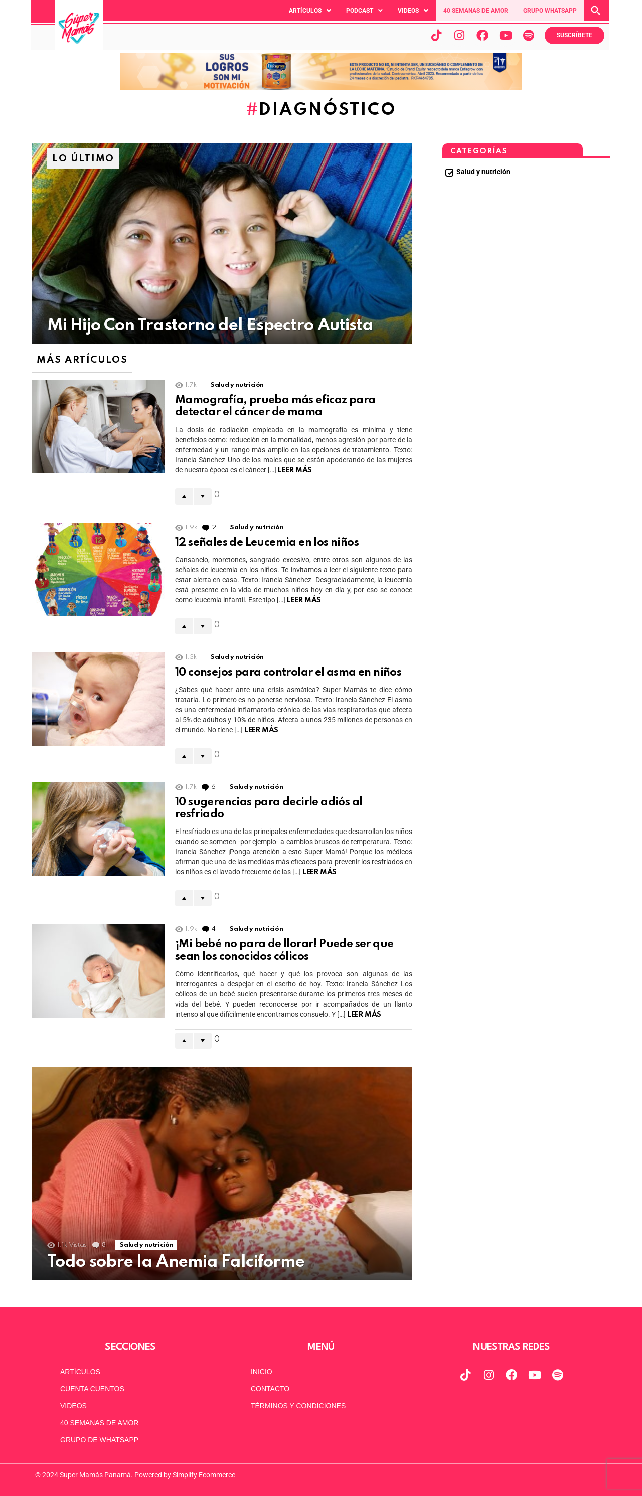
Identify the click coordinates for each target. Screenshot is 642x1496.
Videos (413, 10)
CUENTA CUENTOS (92, 1389)
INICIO (261, 1372)
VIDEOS (73, 1406)
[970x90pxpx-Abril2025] (321, 87)
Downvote (203, 496)
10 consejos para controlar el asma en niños (288, 672)
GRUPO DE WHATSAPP (99, 1440)
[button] (310, 10)
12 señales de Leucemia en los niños (267, 542)
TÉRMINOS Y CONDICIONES (298, 1406)
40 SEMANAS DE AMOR (475, 10)
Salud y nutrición (237, 385)
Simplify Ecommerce (204, 1475)
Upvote (184, 496)
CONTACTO (270, 1389)
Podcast (364, 10)
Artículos (310, 10)
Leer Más (295, 470)
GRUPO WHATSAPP (550, 10)
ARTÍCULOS (80, 1372)
